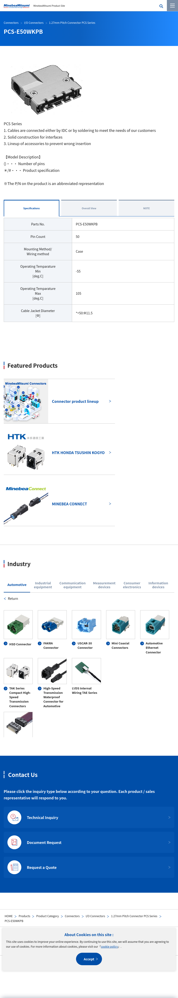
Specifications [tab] (31, 208)
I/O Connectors (95, 916)
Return (13, 598)
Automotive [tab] (16, 584)
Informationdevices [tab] (158, 585)
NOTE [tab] (146, 208)
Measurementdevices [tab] (104, 585)
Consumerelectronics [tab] (132, 585)
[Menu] (172, 5)
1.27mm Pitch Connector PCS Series (134, 916)
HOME (9, 916)
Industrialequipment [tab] (43, 585)
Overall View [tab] (89, 208)
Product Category (47, 916)
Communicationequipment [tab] (72, 585)
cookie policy (109, 946)
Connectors (72, 916)
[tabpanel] (89, 666)
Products (24, 916)
